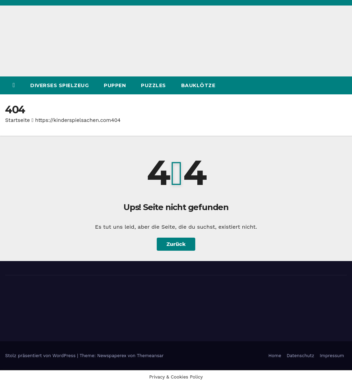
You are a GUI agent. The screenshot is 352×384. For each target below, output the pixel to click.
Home (274, 355)
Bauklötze (198, 85)
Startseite (17, 120)
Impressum (332, 355)
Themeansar (150, 355)
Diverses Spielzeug (59, 85)
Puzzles (153, 85)
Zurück (176, 244)
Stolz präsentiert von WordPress (41, 355)
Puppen (115, 85)
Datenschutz (300, 355)
